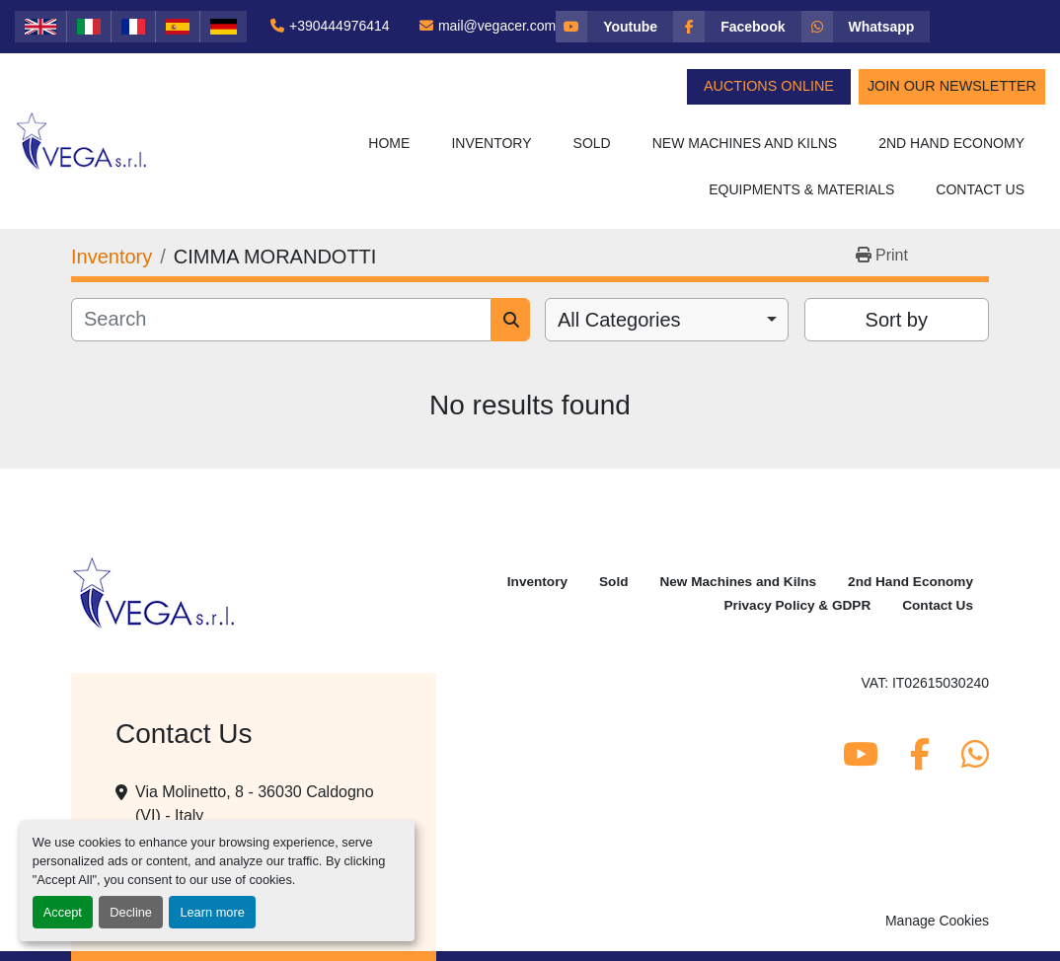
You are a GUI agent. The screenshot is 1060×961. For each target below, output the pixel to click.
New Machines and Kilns (745, 143)
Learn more (212, 912)
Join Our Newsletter (952, 86)
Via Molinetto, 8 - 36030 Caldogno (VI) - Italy (254, 803)
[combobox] (667, 319)
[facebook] (736, 26)
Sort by (897, 320)
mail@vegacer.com (497, 26)
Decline (131, 912)
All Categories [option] (619, 320)
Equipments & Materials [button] (801, 189)
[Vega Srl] (154, 592)
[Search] (281, 319)
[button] (491, 143)
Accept (62, 912)
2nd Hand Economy (951, 143)
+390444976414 (339, 26)
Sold (592, 143)
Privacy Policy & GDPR (797, 605)
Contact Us (980, 189)
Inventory (491, 143)
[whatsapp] (866, 26)
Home (389, 143)
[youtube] (614, 26)
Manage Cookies (937, 920)
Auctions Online (769, 86)
